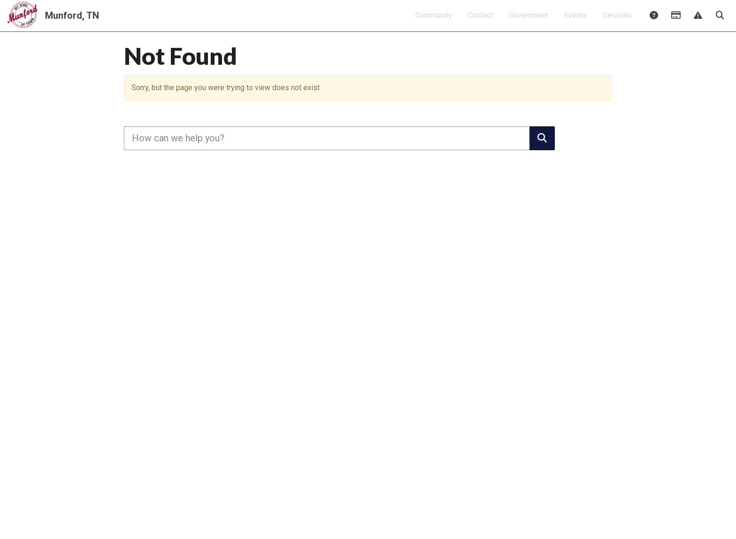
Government (528, 21)
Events (575, 21)
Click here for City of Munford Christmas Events (368, 54)
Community (433, 21)
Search (719, 22)
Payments (675, 22)
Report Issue (697, 22)
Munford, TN (72, 21)
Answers (653, 22)
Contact (480, 21)
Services (617, 21)
